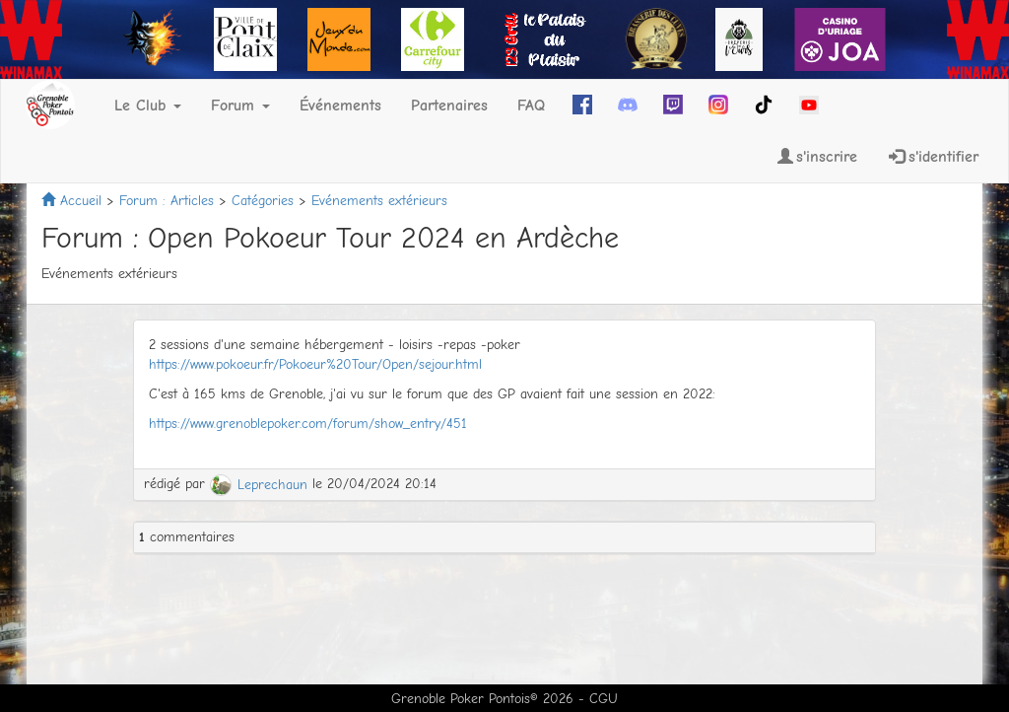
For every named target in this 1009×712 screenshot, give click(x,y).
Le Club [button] (147, 105)
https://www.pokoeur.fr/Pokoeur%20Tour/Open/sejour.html (315, 364)
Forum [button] (240, 105)
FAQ (531, 105)
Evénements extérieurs (379, 200)
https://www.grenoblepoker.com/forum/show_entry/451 (308, 423)
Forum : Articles (166, 200)
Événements (340, 105)
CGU (603, 698)
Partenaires (449, 105)
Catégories (263, 200)
